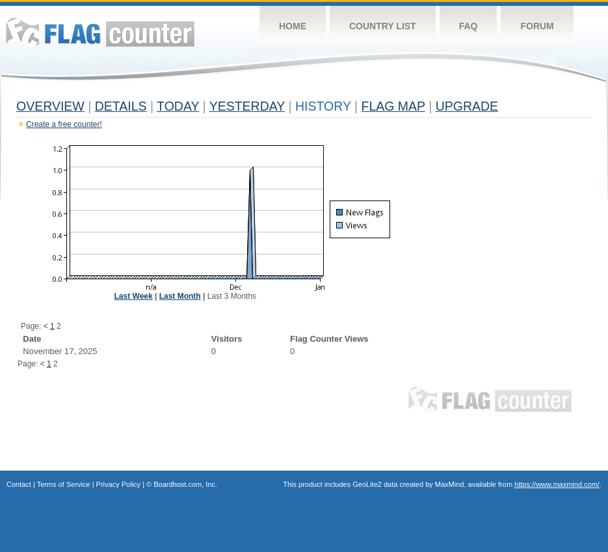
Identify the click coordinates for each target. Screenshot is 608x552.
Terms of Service (63, 484)
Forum (536, 26)
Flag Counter (100, 32)
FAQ (468, 26)
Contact (19, 484)
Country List (382, 26)
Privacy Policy (118, 484)
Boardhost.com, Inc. (185, 484)
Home (292, 26)
